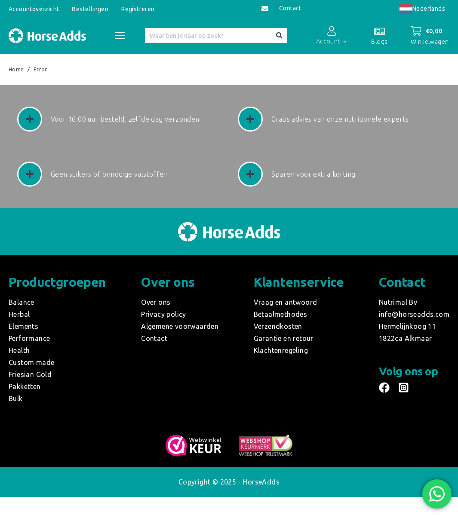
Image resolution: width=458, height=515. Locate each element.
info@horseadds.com (414, 314)
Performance (29, 338)
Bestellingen (90, 9)
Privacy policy (163, 314)
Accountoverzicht (34, 9)
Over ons (155, 302)
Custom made (31, 362)
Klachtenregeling (281, 350)
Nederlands (422, 8)
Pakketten (25, 386)
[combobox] (422, 8)
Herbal (19, 314)
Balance (21, 302)
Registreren (137, 9)
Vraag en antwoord (285, 302)
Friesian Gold (30, 374)
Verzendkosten (278, 326)
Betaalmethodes (280, 314)
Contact (290, 8)
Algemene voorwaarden (179, 326)
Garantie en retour (284, 338)
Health (19, 350)
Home (16, 69)
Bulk (16, 398)
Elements (23, 326)
